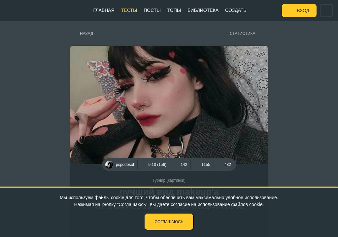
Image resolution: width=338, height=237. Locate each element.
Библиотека (203, 10)
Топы (174, 10)
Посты (152, 10)
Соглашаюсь (169, 222)
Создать (236, 10)
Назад (86, 33)
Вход (303, 10)
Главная (104, 10)
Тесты (129, 10)
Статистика (242, 33)
